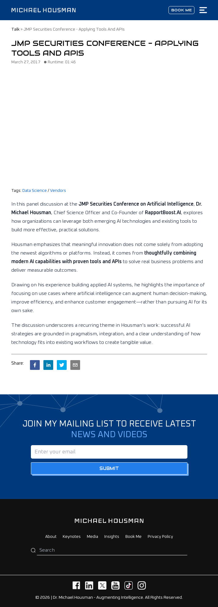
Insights (111, 537)
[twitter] (62, 365)
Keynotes (72, 537)
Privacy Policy (160, 537)
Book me (181, 10)
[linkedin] (48, 365)
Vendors (58, 191)
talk (15, 29)
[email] (75, 365)
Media (92, 537)
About (51, 537)
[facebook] (35, 365)
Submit (109, 468)
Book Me (133, 537)
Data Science (34, 191)
